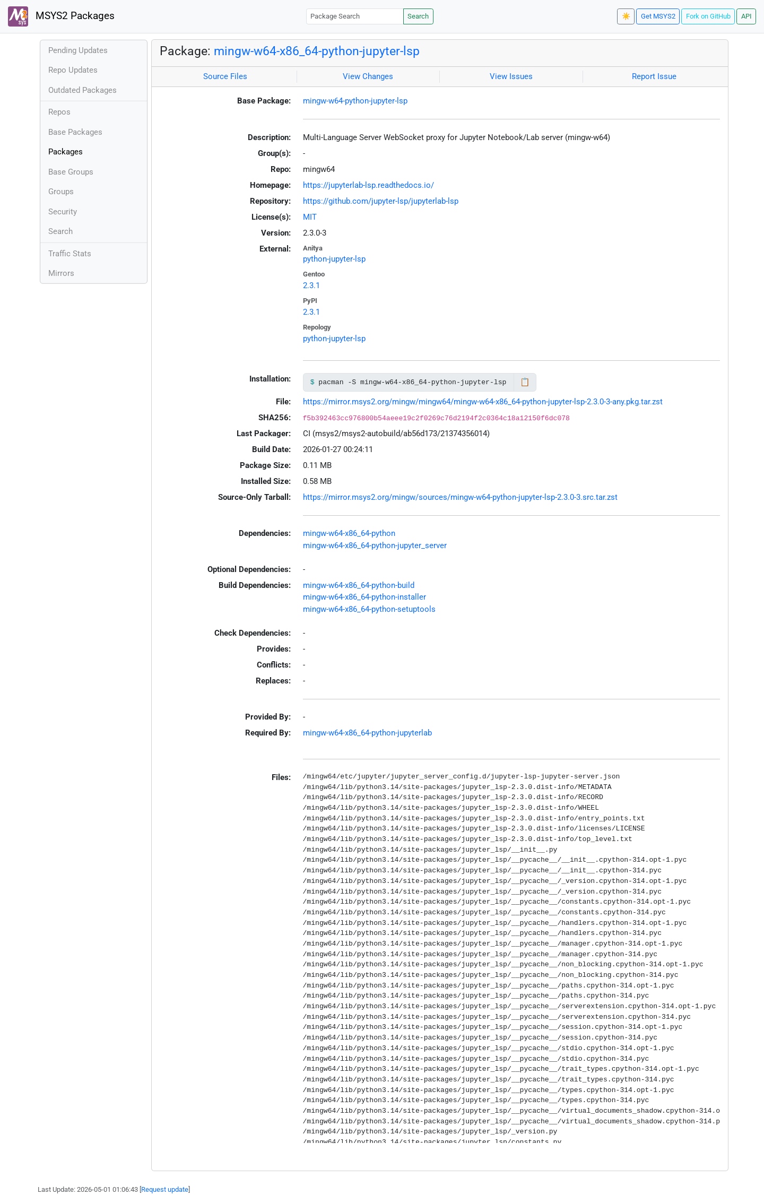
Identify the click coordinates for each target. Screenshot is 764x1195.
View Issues (511, 76)
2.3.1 (311, 285)
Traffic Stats (69, 253)
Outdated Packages (82, 90)
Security (62, 212)
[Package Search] (355, 16)
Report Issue (654, 76)
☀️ (626, 16)
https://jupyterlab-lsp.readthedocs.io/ (368, 185)
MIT (310, 217)
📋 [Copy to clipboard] (525, 382)
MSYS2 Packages (61, 16)
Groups (61, 191)
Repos (59, 112)
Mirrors (61, 273)
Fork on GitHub (708, 16)
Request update (164, 1189)
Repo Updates (73, 70)
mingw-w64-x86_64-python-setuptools (369, 609)
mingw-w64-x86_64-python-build (358, 585)
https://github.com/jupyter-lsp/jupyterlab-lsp (380, 201)
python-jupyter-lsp (334, 259)
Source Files (225, 76)
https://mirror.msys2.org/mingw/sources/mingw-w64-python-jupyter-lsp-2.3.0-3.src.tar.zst (460, 497)
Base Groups (70, 172)
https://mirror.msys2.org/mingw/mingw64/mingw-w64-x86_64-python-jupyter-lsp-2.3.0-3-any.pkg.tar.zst (483, 401)
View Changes (368, 76)
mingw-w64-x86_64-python (349, 533)
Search (418, 16)
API (746, 16)
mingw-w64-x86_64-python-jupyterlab (367, 733)
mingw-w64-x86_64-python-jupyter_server (375, 545)
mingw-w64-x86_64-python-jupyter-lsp (317, 51)
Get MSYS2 (658, 16)
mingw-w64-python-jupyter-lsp (355, 101)
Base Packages (75, 132)
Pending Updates (78, 50)
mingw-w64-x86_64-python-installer (364, 597)
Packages (65, 152)
